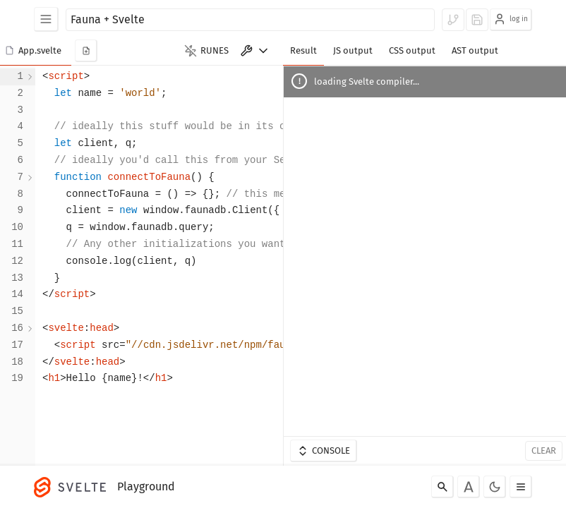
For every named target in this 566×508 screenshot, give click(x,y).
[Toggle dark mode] (494, 487)
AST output (475, 50)
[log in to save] (477, 19)
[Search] (442, 487)
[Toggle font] (468, 487)
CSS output (412, 50)
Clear (543, 450)
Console (323, 451)
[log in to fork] (453, 19)
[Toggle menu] (521, 487)
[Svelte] (73, 487)
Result (303, 50)
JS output (353, 50)
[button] (35, 51)
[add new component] (86, 51)
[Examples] (46, 19)
